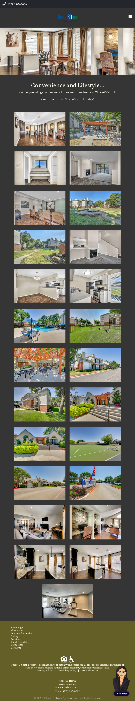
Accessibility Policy (66, 670)
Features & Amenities (22, 633)
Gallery (14, 636)
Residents (16, 647)
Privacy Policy (44, 670)
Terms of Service (89, 670)
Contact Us (17, 644)
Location (15, 639)
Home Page (17, 627)
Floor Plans (17, 630)
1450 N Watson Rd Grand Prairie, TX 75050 (67, 686)
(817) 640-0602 (14, 4)
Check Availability (20, 641)
